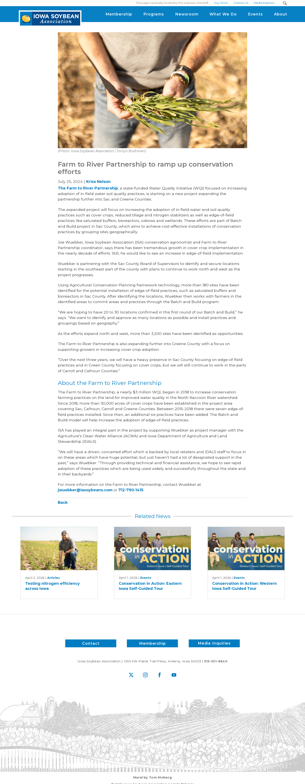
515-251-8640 (215, 661)
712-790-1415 (130, 490)
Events (145, 578)
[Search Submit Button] (285, 3)
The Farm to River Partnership (88, 188)
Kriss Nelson (98, 181)
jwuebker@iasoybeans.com (85, 490)
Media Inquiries (214, 643)
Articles (53, 578)
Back (63, 502)
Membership (152, 643)
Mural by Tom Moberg (152, 777)
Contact (91, 643)
